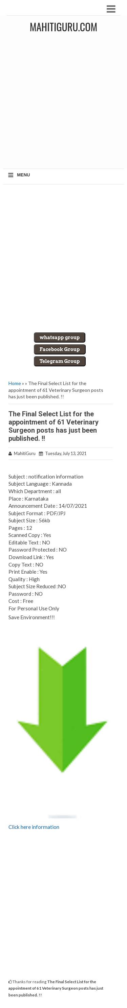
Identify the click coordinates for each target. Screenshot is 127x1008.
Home (14, 383)
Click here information (33, 827)
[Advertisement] (63, 103)
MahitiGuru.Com (63, 26)
